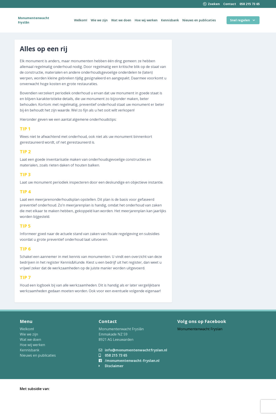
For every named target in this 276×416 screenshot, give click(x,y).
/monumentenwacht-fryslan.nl (129, 360)
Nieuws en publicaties (199, 20)
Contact (229, 4)
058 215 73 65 (250, 4)
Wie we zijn (99, 20)
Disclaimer (111, 365)
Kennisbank (170, 20)
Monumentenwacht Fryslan (199, 329)
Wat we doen (121, 20)
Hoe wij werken (146, 20)
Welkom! (80, 20)
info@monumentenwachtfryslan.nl (133, 350)
